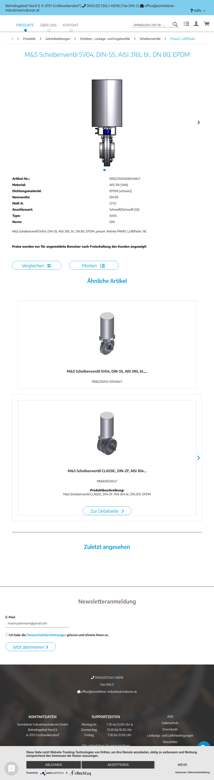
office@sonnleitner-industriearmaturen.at (107, 691)
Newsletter (170, 742)
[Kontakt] (71, 24)
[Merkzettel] (185, 24)
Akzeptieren (118, 765)
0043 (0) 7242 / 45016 (101, 6)
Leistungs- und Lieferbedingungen (170, 735)
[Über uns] (48, 24)
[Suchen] (175, 24)
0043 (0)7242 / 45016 (107, 677)
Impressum (181, 772)
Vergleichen (36, 265)
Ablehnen (53, 765)
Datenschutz (170, 723)
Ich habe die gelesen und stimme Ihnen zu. (57, 635)
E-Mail (10, 617)
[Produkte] (25, 24)
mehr (182, 765)
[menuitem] (198, 10)
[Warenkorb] (207, 24)
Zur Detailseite (107, 511)
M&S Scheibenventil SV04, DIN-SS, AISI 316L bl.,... (107, 371)
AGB (170, 716)
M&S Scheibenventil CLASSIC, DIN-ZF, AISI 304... (107, 471)
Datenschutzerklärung (199, 772)
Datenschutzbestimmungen (46, 635)
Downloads (170, 729)
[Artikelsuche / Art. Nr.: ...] (156, 24)
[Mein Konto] (196, 24)
